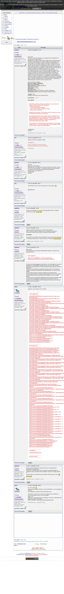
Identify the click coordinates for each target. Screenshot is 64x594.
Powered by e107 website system (24, 554)
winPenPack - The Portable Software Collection (30, 12)
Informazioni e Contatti (10, 33)
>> (25, 45)
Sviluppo (7, 27)
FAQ (6, 28)
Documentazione (9, 24)
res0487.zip (32, 189)
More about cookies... (26, 8)
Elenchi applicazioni (9, 22)
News (6, 19)
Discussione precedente (21, 39)
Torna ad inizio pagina (20, 135)
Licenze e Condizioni (9, 32)
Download (7, 21)
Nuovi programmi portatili (51, 12)
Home (6, 16)
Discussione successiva (32, 39)
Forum (6, 18)
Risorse (6, 25)
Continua (37, 8)
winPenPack (28, 553)
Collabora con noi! (9, 30)
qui (55, 272)
